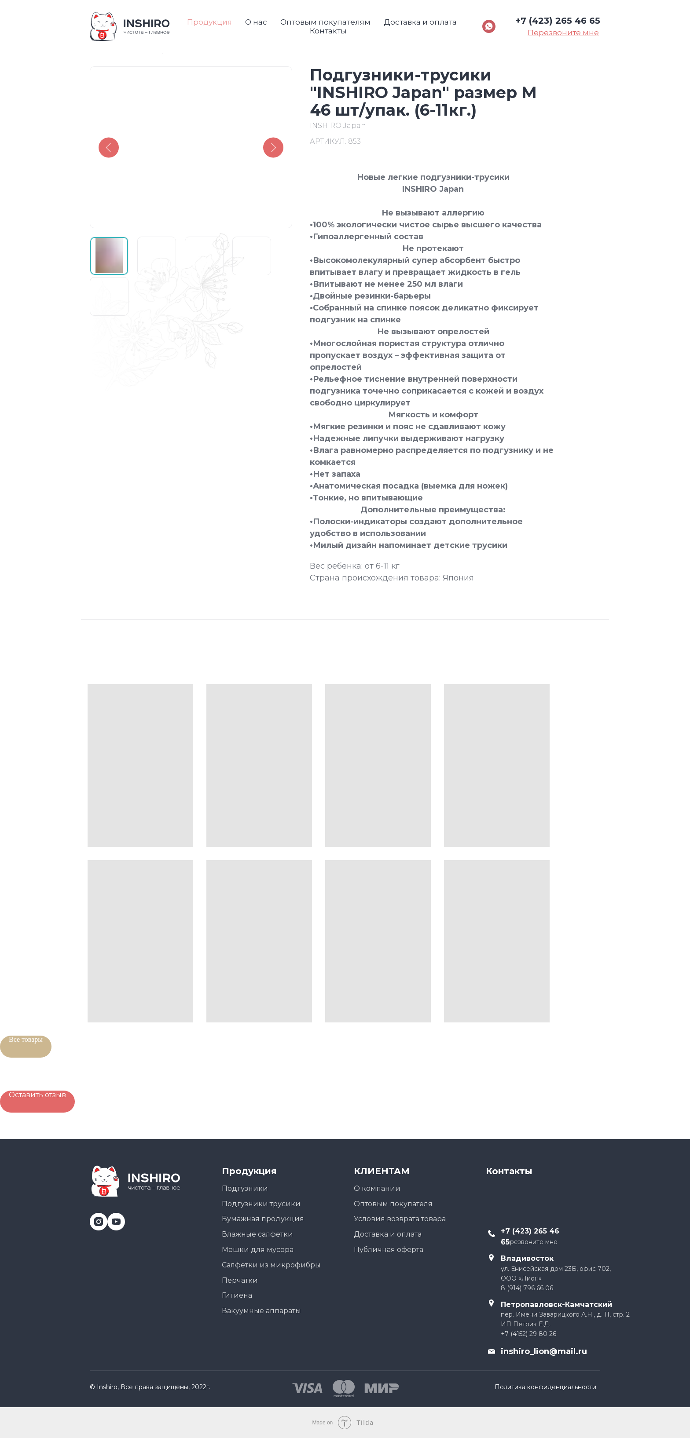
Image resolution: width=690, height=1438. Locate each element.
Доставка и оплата (388, 1234)
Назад (155, 50)
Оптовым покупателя (393, 1204)
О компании (377, 1188)
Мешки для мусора (258, 1249)
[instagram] (95, 1218)
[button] (37, 1102)
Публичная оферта (388, 1249)
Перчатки (240, 1280)
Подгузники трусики (261, 1204)
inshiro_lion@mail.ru (544, 1351)
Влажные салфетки (257, 1234)
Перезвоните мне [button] (529, 1242)
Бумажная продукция (263, 1219)
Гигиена (237, 1295)
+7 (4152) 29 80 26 (528, 1334)
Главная (105, 50)
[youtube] (112, 1218)
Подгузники (245, 1188)
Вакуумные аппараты (261, 1311)
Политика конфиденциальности (545, 1387)
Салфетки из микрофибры (271, 1265)
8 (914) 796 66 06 (527, 1288)
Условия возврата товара (400, 1219)
